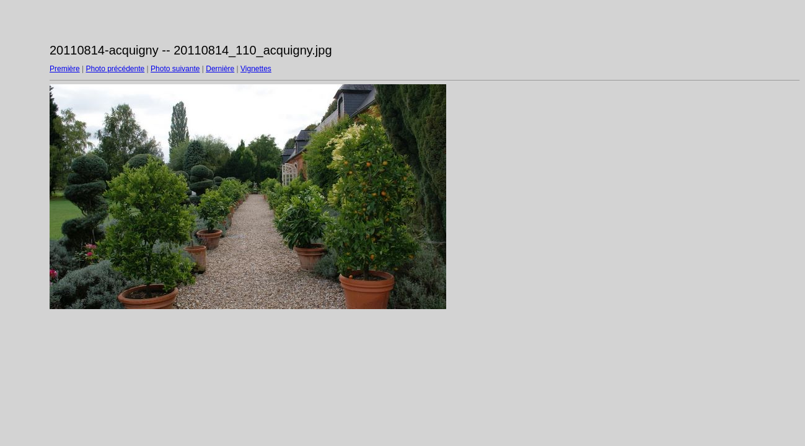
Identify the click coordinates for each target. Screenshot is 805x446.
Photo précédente (115, 68)
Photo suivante (175, 68)
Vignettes (255, 68)
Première (65, 68)
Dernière (220, 68)
